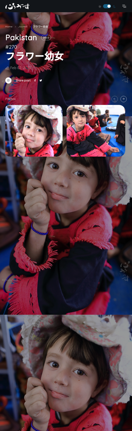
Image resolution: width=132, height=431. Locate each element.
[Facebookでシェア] (35, 83)
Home (9, 28)
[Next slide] (123, 99)
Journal (22, 28)
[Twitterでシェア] (40, 83)
